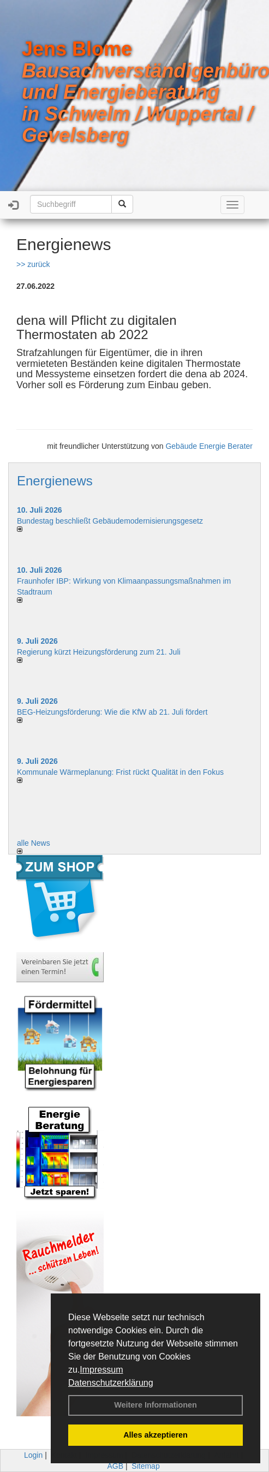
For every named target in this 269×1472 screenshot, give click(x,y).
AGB (115, 1466)
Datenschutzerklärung (110, 1382)
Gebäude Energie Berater (209, 446)
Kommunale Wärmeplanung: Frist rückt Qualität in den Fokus (120, 772)
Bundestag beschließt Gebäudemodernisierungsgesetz (110, 521)
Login (33, 1455)
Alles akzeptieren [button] (155, 1435)
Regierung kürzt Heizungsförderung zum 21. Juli (99, 652)
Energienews (55, 480)
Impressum (101, 1369)
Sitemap (145, 1466)
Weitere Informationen (155, 1404)
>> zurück (33, 264)
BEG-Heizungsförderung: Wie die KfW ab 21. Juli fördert (112, 712)
